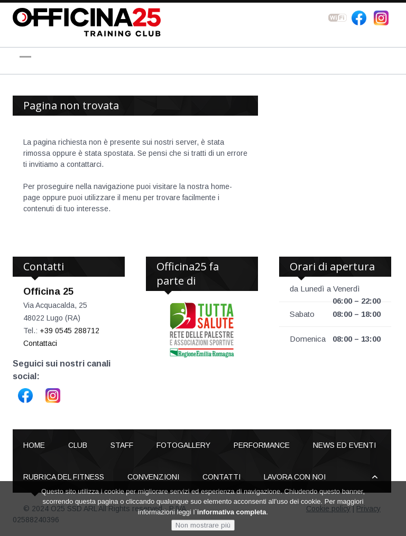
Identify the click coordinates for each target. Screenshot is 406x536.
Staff (121, 445)
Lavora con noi (295, 477)
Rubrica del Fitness (63, 477)
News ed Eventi (344, 445)
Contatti (221, 477)
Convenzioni (153, 477)
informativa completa (231, 512)
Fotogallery (183, 445)
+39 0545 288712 (69, 330)
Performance (262, 445)
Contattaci (40, 343)
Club (77, 445)
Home (34, 445)
